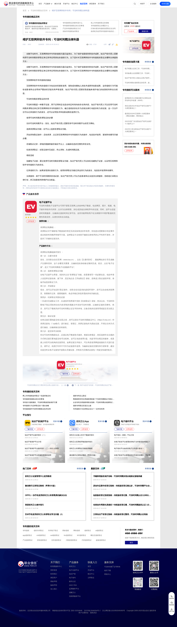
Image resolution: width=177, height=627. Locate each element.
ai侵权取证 (99, 530)
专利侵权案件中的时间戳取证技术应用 (37, 409)
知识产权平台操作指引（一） (35, 435)
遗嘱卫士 (72, 592)
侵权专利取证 (39, 530)
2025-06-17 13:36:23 (31, 499)
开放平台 (66, 4)
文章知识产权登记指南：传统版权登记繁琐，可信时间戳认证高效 (120, 514)
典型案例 (92, 4)
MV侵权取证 (81, 535)
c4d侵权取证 (41, 535)
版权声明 (53, 585)
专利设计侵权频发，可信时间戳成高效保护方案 (40, 402)
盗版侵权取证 (101, 540)
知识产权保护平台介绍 (33, 442)
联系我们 (53, 574)
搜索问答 (145, 31)
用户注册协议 (83, 613)
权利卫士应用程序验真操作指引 (80, 442)
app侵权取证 (27, 535)
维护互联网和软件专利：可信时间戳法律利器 (70, 11)
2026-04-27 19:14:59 (99, 508)
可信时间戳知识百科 (39, 11)
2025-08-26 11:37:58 (31, 489)
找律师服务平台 (75, 596)
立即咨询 (129, 151)
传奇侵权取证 (56, 540)
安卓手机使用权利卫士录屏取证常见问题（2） (44, 514)
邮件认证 (72, 581)
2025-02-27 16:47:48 (31, 508)
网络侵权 (76, 530)
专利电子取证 (53, 530)
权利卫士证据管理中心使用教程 (38, 476)
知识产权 (72, 574)
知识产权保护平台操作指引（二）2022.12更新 (42, 448)
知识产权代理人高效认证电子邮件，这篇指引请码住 (138, 78)
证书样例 (112, 566)
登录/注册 (165, 4)
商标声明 (53, 581)
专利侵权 (26, 530)
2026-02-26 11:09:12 (31, 480)
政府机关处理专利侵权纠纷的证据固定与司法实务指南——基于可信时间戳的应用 (104, 31)
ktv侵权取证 (68, 535)
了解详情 (64, 374)
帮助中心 (107, 574)
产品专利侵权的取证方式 (72, 28)
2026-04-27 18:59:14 (99, 518)
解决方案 (58, 4)
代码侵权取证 (87, 540)
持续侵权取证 (42, 540)
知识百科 (83, 4)
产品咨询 (130, 31)
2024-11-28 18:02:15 (31, 518)
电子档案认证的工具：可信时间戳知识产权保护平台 (138, 68)
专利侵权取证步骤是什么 (100, 26)
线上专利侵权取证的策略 (100, 23)
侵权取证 (87, 530)
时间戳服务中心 (56, 566)
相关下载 (107, 570)
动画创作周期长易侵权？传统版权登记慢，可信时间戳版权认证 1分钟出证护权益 (122, 505)
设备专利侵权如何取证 (71, 31)
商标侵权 (65, 530)
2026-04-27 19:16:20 (99, 499)
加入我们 (53, 589)
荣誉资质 (53, 570)
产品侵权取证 (28, 540)
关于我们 (101, 4)
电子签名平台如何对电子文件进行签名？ (129, 448)
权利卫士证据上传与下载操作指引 (81, 435)
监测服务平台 (74, 589)
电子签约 (72, 578)
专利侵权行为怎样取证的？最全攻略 (36, 406)
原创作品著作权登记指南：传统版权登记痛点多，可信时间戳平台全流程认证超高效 (122, 486)
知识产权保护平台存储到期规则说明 (38, 455)
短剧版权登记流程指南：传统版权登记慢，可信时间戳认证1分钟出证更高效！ (122, 495)
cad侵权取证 (54, 535)
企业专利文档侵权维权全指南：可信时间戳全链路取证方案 (94, 402)
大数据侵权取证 (71, 540)
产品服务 (47, 4)
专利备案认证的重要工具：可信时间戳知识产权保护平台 (138, 73)
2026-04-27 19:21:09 (99, 489)
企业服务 (153, 4)
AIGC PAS (73, 585)
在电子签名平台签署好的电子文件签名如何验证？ (132, 442)
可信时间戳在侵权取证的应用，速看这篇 (138, 83)
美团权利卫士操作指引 (34, 505)
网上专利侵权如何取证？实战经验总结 (37, 396)
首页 (40, 4)
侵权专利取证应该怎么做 (82, 406)
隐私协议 (93, 613)
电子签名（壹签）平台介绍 (124, 435)
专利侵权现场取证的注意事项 (73, 26)
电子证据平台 (74, 570)
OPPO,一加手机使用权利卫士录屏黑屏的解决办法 (46, 495)
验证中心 (74, 4)
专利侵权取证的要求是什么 (72, 23)
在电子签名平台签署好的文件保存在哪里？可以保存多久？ (133, 455)
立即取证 (91, 578)
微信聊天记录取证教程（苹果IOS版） (83, 455)
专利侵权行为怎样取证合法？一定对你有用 (88, 409)
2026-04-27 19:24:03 (99, 480)
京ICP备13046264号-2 (92, 610)
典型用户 (53, 578)
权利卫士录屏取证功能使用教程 (80, 448)
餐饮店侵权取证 (96, 535)
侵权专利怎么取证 (79, 396)
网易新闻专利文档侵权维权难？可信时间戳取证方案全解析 (94, 399)
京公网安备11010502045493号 (113, 610)
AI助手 (142, 4)
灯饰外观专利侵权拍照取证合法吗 (103, 28)
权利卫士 (72, 566)
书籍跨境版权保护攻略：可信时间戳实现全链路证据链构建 (117, 476)
